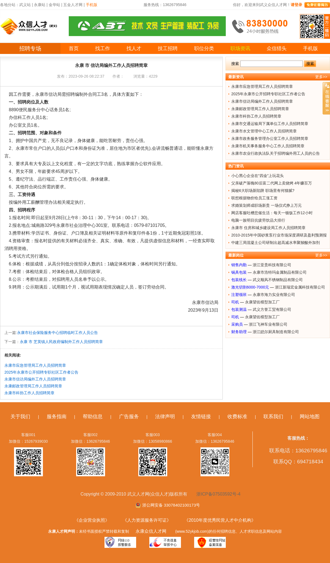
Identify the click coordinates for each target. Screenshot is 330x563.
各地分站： (9, 4)
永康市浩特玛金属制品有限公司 (280, 272)
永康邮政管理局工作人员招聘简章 (33, 386)
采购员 (237, 324)
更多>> (321, 77)
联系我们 (273, 416)
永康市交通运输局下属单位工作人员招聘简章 (269, 123)
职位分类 (204, 48)
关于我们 (20, 416)
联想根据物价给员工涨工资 (254, 198)
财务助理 (239, 332)
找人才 (134, 48)
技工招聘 (168, 48)
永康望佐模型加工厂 (262, 302)
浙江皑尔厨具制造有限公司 (276, 332)
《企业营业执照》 (91, 520)
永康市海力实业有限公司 (274, 294)
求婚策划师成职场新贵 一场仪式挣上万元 (266, 205)
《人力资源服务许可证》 (147, 520)
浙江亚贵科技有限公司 (272, 265)
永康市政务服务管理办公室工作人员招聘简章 (269, 138)
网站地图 (310, 416)
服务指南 (57, 416)
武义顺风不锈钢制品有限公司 (278, 280)
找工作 (102, 48)
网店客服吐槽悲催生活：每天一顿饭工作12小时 (272, 213)
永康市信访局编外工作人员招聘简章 (35, 379)
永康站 (39, 4)
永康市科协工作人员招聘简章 (29, 393)
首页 (74, 48)
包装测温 (239, 309)
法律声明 (165, 416)
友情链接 (201, 416)
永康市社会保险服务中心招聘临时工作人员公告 (57, 332)
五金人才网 (72, 4)
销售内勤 (239, 265)
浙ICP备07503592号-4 (218, 494)
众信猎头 (277, 48)
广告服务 (129, 416)
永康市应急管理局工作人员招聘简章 (35, 365)
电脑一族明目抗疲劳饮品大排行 (258, 220)
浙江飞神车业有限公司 (268, 324)
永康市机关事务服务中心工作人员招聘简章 (267, 146)
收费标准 (237, 416)
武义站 (25, 4)
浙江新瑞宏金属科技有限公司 (300, 287)
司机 (235, 302)
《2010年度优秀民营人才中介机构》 (220, 520)
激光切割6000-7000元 (250, 287)
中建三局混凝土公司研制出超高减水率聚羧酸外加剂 (275, 242)
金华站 (54, 4)
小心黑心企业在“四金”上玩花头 (257, 175)
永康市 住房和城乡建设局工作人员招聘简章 (268, 227)
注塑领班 (239, 294)
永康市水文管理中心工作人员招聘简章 (264, 131)
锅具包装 (239, 272)
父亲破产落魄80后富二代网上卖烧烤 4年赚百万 (271, 183)
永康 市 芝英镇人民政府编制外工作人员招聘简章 (61, 341)
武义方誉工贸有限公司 (272, 309)
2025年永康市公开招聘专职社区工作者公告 (41, 372)
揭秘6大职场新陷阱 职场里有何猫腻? (262, 190)
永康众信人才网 (151, 531)
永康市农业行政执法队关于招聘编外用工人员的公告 (275, 153)
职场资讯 (240, 48)
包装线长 (239, 280)
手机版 (310, 48)
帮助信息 (93, 416)
